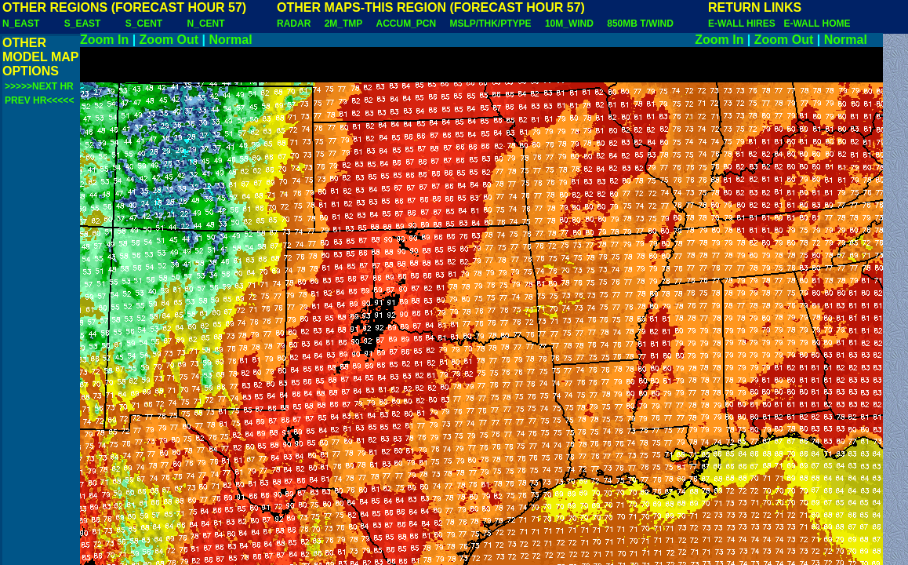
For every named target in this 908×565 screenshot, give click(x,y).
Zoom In (104, 39)
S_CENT (143, 23)
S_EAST (82, 23)
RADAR (294, 23)
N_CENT (206, 23)
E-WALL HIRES (744, 23)
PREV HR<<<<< (39, 100)
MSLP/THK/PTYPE (491, 23)
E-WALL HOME (816, 23)
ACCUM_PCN (406, 23)
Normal (230, 39)
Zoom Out (169, 39)
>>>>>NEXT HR (39, 86)
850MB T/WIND (640, 23)
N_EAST (20, 23)
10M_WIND (569, 23)
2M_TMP (343, 23)
